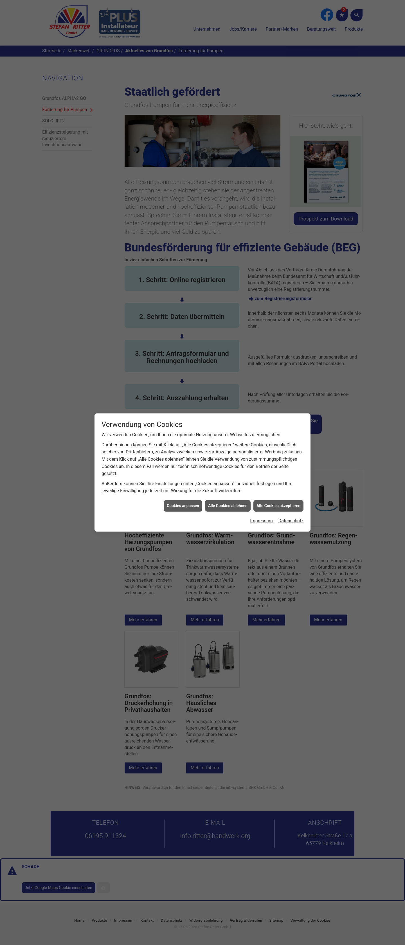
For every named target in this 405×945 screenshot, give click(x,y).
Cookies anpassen (183, 496)
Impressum (261, 511)
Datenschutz (290, 511)
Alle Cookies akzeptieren (278, 496)
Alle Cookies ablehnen (228, 496)
